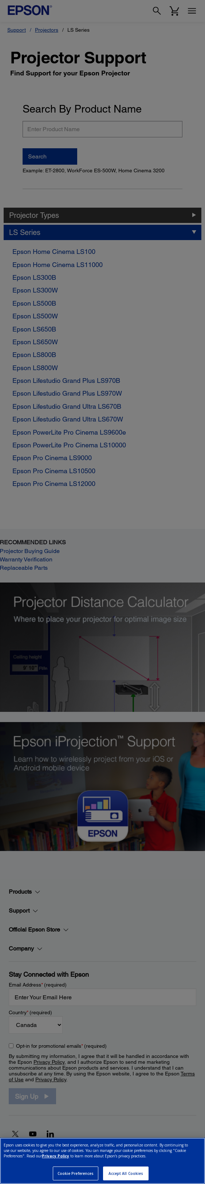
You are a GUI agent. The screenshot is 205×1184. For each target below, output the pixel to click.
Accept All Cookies (126, 1173)
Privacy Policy (55, 1155)
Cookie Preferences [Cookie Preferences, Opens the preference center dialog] (76, 1173)
